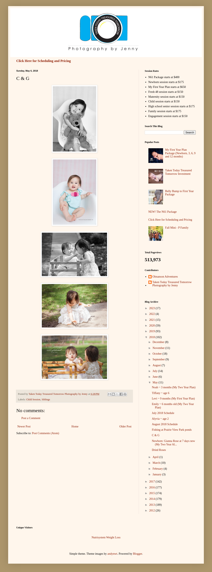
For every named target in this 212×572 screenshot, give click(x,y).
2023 (152, 308)
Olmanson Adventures (165, 276)
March (156, 462)
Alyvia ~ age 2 (160, 418)
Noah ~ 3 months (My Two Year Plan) (173, 387)
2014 (152, 498)
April (155, 457)
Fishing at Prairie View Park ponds (172, 429)
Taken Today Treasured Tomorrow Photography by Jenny (172, 284)
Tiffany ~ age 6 (160, 393)
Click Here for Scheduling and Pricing (43, 61)
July (155, 371)
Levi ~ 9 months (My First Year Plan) (173, 398)
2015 (152, 493)
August (156, 365)
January (157, 474)
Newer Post (24, 426)
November (158, 348)
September (158, 359)
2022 (152, 313)
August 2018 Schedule (165, 424)
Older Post (125, 426)
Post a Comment (30, 418)
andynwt (112, 553)
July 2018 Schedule (163, 413)
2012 (152, 510)
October (157, 353)
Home (75, 426)
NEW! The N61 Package (162, 211)
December (158, 342)
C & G (155, 435)
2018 (152, 337)
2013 (152, 504)
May (155, 382)
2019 (152, 331)
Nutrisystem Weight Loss (106, 537)
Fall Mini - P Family (177, 227)
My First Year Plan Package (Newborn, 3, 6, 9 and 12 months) (180, 153)
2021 (152, 319)
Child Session (33, 399)
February (157, 468)
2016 (152, 487)
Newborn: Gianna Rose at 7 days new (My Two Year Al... (173, 442)
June (155, 376)
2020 (152, 325)
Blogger (137, 553)
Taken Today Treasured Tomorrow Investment (178, 172)
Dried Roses (159, 449)
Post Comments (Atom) (45, 433)
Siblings (46, 399)
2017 (152, 481)
